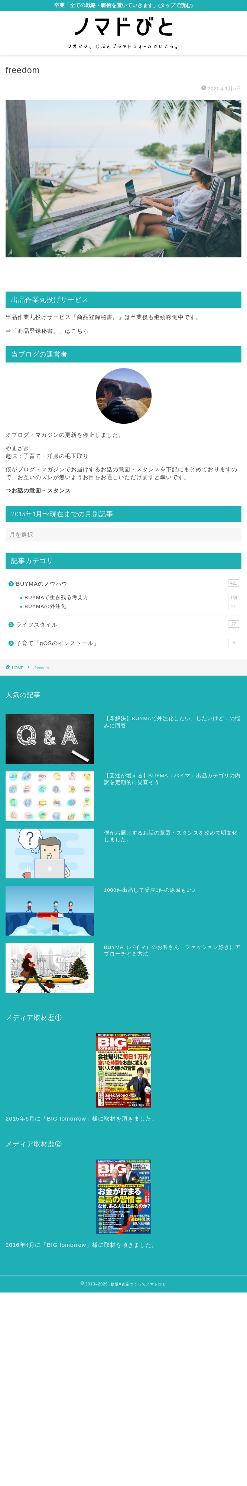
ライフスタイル (127, 624)
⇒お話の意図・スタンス (38, 490)
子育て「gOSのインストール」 (127, 642)
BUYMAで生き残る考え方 (132, 597)
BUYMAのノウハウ (127, 583)
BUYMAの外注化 (132, 606)
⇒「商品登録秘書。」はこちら (47, 331)
